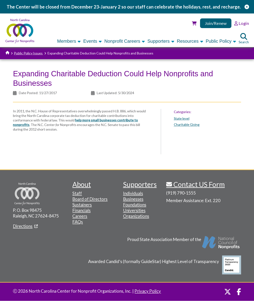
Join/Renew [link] (216, 23)
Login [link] (241, 23)
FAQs (77, 221)
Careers (79, 216)
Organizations (136, 216)
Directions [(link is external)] (25, 226)
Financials (81, 210)
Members (69, 41)
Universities (134, 210)
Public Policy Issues (28, 53)
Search (244, 38)
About (81, 184)
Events (92, 41)
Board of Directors (90, 199)
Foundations (134, 204)
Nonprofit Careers (124, 41)
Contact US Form (198, 184)
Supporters (160, 41)
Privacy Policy (148, 291)
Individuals (133, 193)
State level (181, 118)
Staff (77, 193)
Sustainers (82, 204)
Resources (190, 41)
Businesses (133, 199)
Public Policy (221, 41)
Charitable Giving (186, 125)
